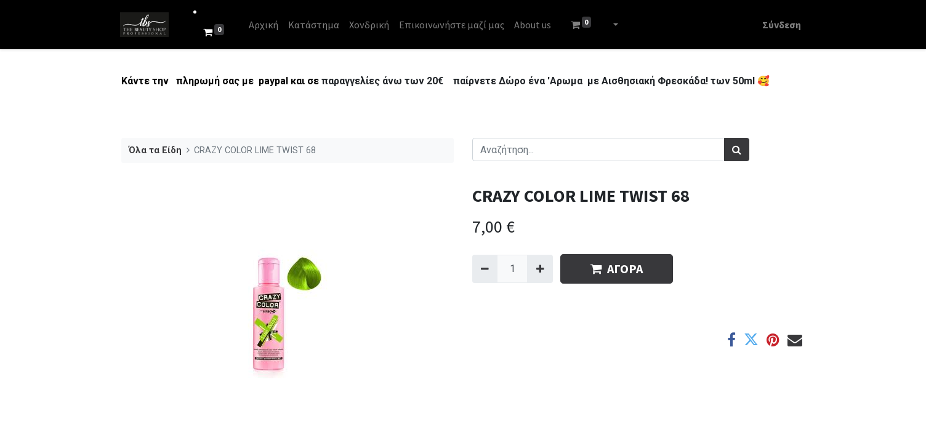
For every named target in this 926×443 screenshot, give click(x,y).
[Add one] (539, 269)
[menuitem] (264, 24)
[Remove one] (484, 269)
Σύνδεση (780, 24)
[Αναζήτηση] (736, 149)
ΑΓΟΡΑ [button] (616, 268)
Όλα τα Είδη (155, 150)
